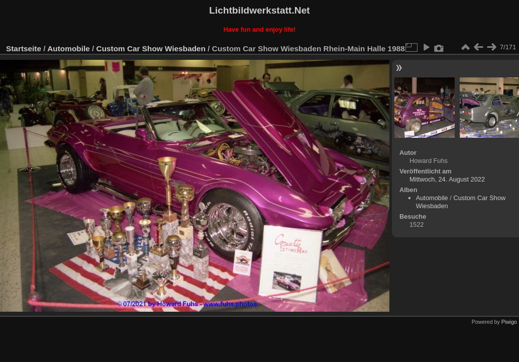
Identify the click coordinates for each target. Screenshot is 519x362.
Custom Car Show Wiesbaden (150, 48)
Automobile (68, 48)
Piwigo (509, 322)
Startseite (23, 48)
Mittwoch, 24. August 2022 (447, 179)
